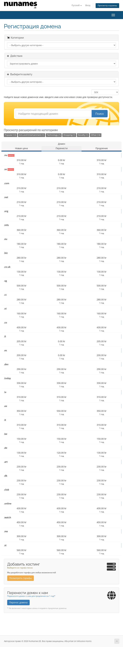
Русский (77, 5)
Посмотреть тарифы (20, 578)
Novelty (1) (83, 135)
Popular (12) (10, 135)
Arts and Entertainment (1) (31, 135)
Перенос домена (18, 602)
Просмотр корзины (107, 5)
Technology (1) (54, 135)
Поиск (99, 114)
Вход (87, 5)
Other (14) (95, 135)
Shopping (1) (69, 135)
